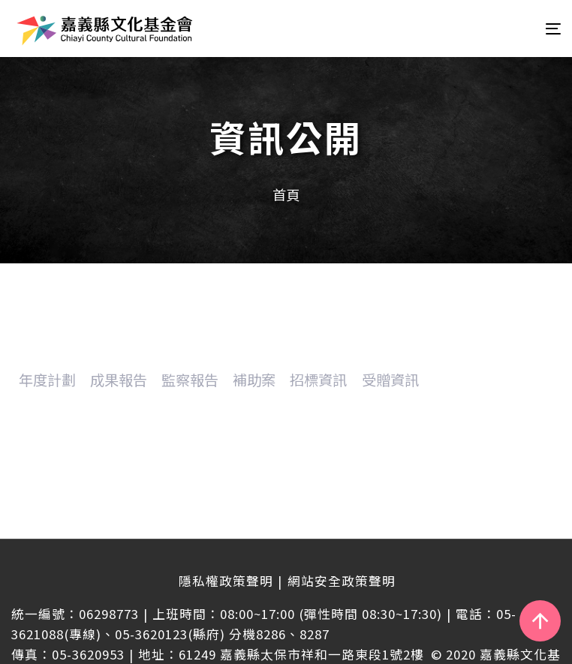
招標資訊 (318, 379)
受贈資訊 (390, 379)
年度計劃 (47, 379)
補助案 (254, 379)
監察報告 (189, 379)
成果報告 (118, 379)
